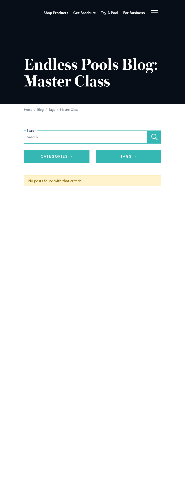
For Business (134, 12)
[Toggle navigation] (154, 12)
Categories (55, 156)
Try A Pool (109, 12)
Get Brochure (84, 12)
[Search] (154, 137)
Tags (126, 156)
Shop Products (55, 12)
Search (31, 131)
